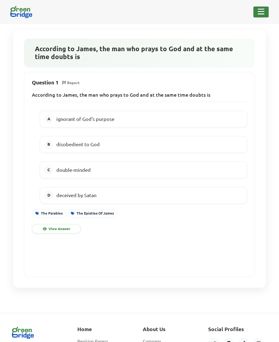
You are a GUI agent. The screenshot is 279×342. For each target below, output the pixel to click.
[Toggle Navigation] (261, 12)
